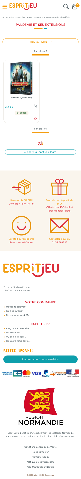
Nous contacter (40, 451)
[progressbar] (40, 55)
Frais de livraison (14, 311)
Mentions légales (40, 457)
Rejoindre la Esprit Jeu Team (40, 152)
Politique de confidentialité (40, 461)
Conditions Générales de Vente (40, 447)
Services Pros (13, 332)
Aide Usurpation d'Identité (40, 467)
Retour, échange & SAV (18, 315)
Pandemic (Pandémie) (21, 97)
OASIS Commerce (46, 475)
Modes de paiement (16, 306)
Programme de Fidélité (17, 328)
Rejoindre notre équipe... (18, 341)
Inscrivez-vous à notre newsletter (40, 359)
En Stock (21, 113)
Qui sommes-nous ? (16, 336)
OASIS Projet (32, 475)
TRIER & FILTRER (40, 41)
